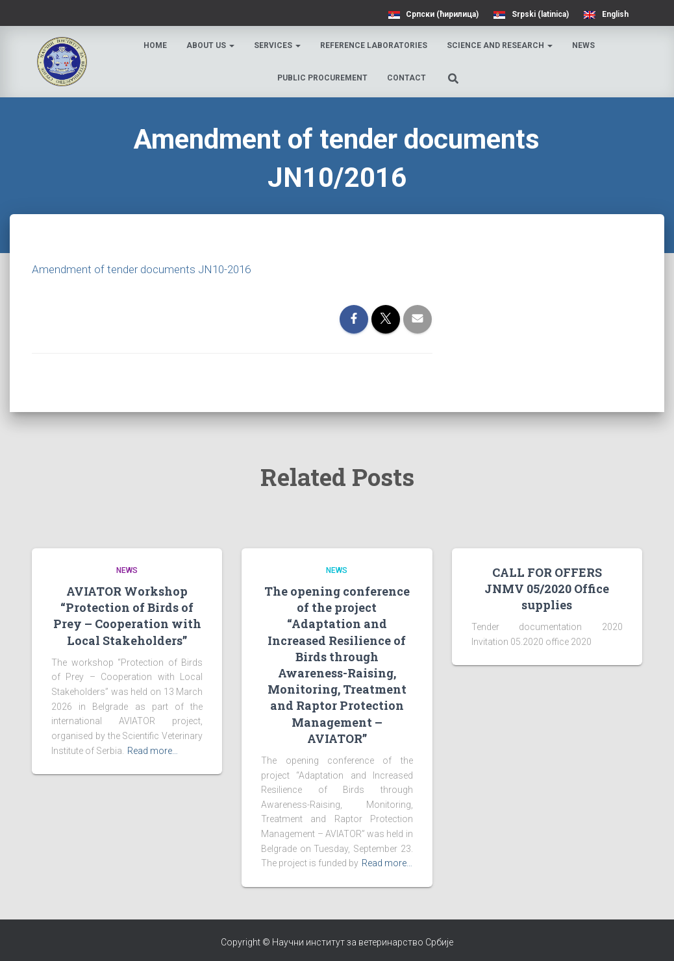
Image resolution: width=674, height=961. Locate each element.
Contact (407, 77)
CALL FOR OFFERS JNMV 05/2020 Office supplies (546, 588)
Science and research (502, 45)
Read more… (152, 750)
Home (157, 45)
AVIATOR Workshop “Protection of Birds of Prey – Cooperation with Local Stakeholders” (127, 615)
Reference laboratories (375, 45)
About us (212, 45)
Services (279, 45)
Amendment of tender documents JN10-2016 (147, 269)
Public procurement (324, 77)
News (585, 45)
